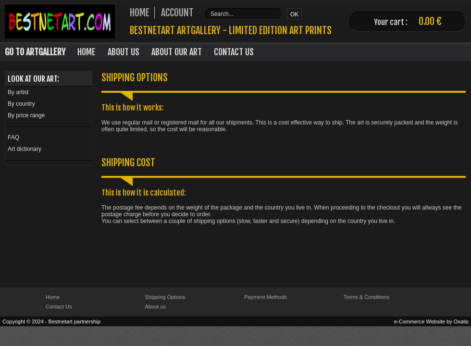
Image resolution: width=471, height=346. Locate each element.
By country (21, 103)
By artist (18, 92)
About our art (176, 52)
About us (155, 306)
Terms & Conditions (366, 297)
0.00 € (430, 21)
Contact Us (234, 52)
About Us (123, 52)
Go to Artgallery (35, 52)
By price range (26, 115)
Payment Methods (265, 297)
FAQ (13, 137)
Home (86, 52)
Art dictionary (24, 149)
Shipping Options (165, 297)
